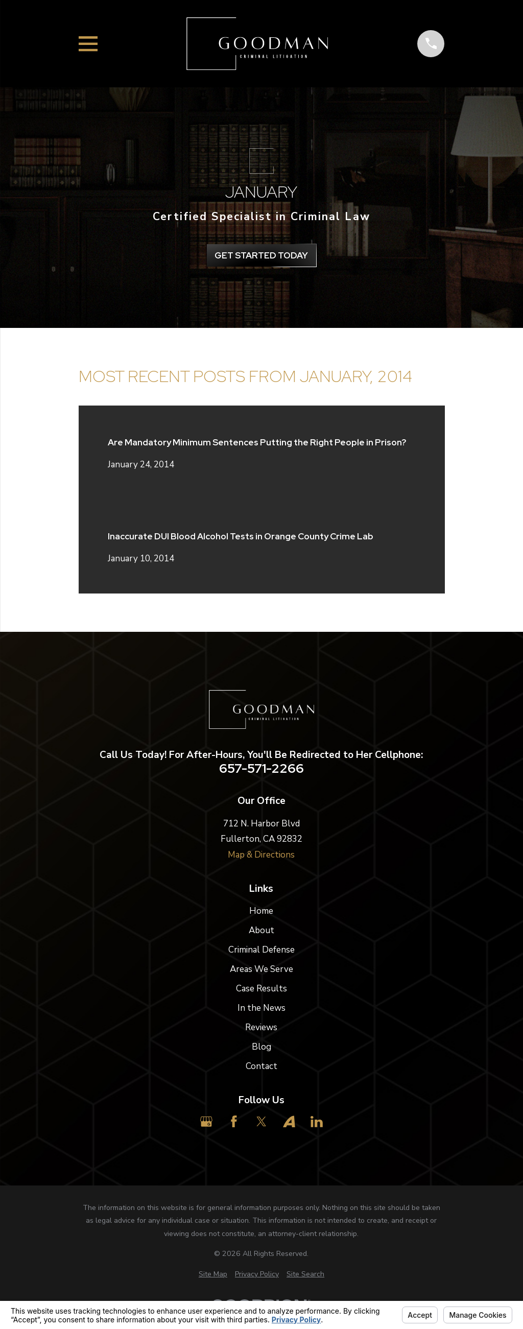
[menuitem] (213, 1274)
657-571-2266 (261, 768)
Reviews (261, 1027)
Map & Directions (261, 855)
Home (261, 911)
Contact (261, 1066)
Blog (261, 1047)
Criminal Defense (261, 950)
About (261, 930)
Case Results (261, 988)
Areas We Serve (261, 969)
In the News (261, 1008)
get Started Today (261, 255)
